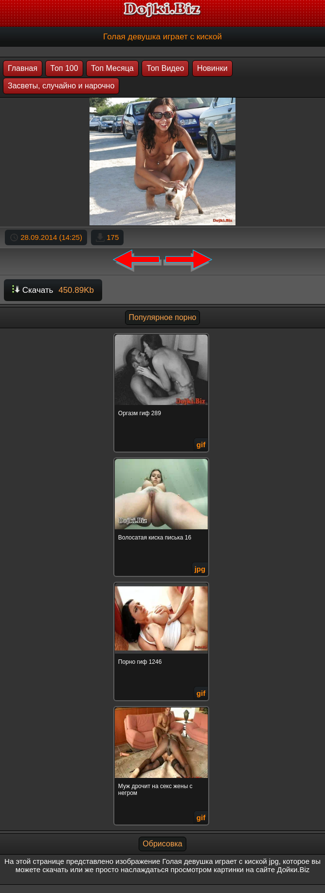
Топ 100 (64, 68)
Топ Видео (165, 68)
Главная (22, 68)
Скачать (53, 290)
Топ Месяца (112, 68)
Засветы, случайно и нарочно (61, 86)
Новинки (212, 68)
